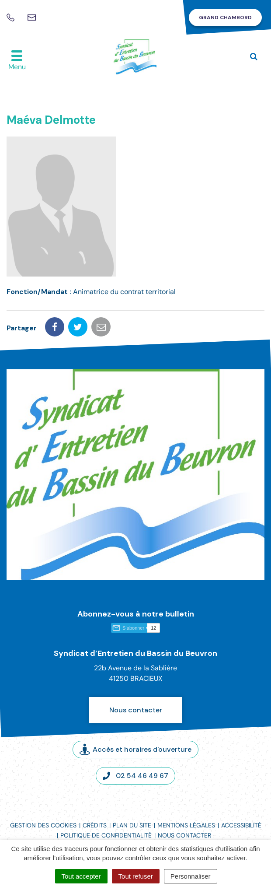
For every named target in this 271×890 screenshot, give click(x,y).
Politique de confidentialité (106, 835)
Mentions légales (186, 825)
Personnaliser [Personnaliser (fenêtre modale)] (190, 876)
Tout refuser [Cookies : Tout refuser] (135, 876)
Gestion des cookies (43, 825)
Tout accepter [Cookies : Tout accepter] (81, 876)
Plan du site (132, 825)
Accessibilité (241, 825)
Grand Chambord (225, 17)
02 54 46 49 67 (135, 775)
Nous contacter (135, 710)
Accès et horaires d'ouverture (135, 749)
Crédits (95, 825)
